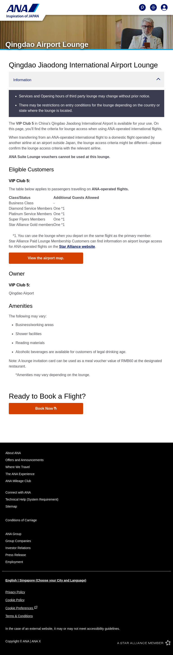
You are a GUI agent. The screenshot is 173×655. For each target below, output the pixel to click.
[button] (86, 79)
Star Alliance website (77, 246)
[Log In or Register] (164, 7)
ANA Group (13, 534)
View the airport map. (46, 258)
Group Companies (18, 541)
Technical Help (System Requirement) (31, 499)
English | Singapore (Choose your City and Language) (45, 580)
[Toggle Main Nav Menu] (153, 7)
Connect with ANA (18, 492)
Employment (14, 562)
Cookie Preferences (21, 608)
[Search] (142, 7)
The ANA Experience (19, 474)
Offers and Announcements (24, 460)
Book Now (46, 408)
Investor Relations (18, 548)
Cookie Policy (15, 600)
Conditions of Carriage (21, 520)
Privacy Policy (15, 592)
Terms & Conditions (19, 616)
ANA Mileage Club (18, 481)
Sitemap (11, 506)
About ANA (13, 453)
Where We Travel (17, 467)
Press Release (15, 555)
